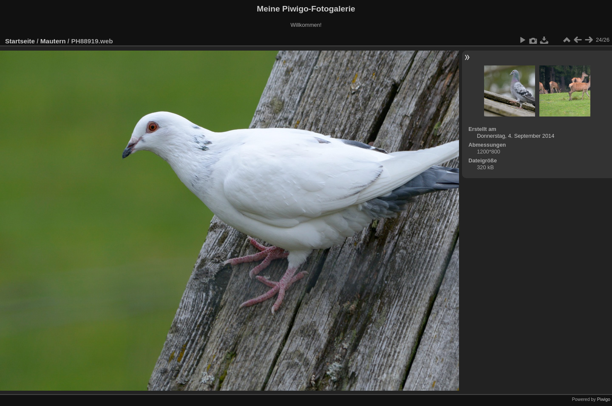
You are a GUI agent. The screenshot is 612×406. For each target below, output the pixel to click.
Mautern (53, 41)
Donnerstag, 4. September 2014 (515, 136)
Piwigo (603, 399)
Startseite (20, 41)
